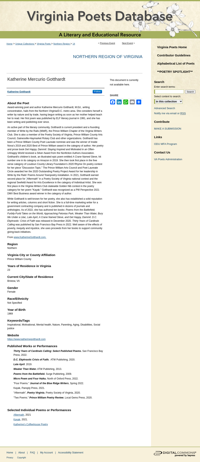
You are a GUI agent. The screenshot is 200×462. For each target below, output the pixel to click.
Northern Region (61, 44)
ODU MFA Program (165, 143)
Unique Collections (25, 44)
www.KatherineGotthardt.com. (30, 237)
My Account (46, 452)
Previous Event (107, 43)
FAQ (32, 452)
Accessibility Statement (70, 452)
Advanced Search (164, 108)
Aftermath (18, 414)
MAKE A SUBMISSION (167, 128)
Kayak (16, 419)
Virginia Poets (44, 44)
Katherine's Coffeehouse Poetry (30, 424)
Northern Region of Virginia (107, 56)
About (21, 452)
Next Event (127, 43)
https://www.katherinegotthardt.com (26, 339)
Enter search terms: (165, 86)
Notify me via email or (170, 113)
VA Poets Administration (168, 159)
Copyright (21, 457)
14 (73, 44)
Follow (97, 91)
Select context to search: (167, 96)
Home (9, 44)
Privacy (10, 457)
